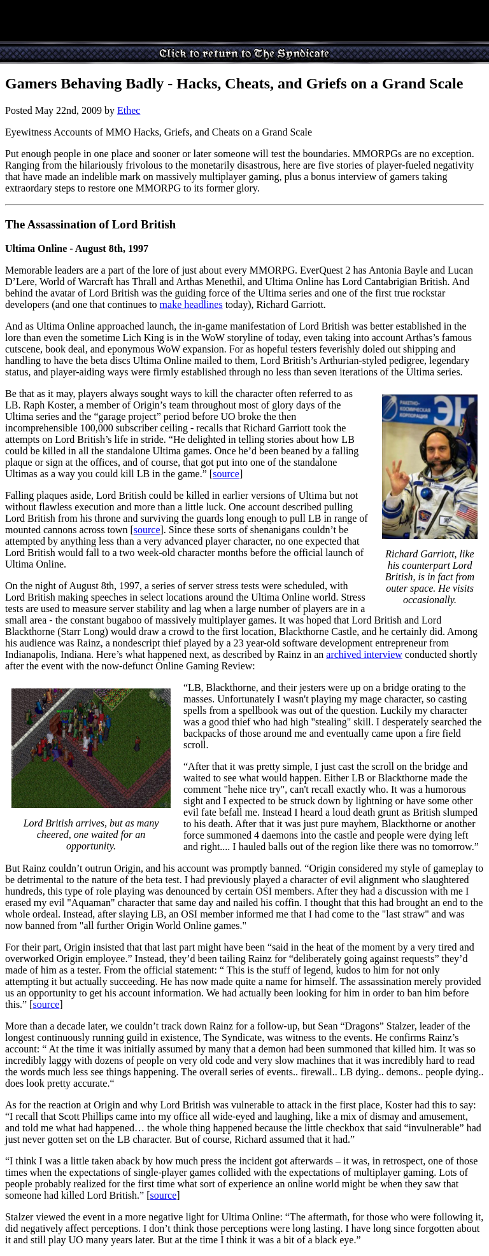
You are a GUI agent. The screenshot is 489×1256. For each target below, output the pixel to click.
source (226, 473)
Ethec (128, 110)
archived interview (364, 654)
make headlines (191, 304)
